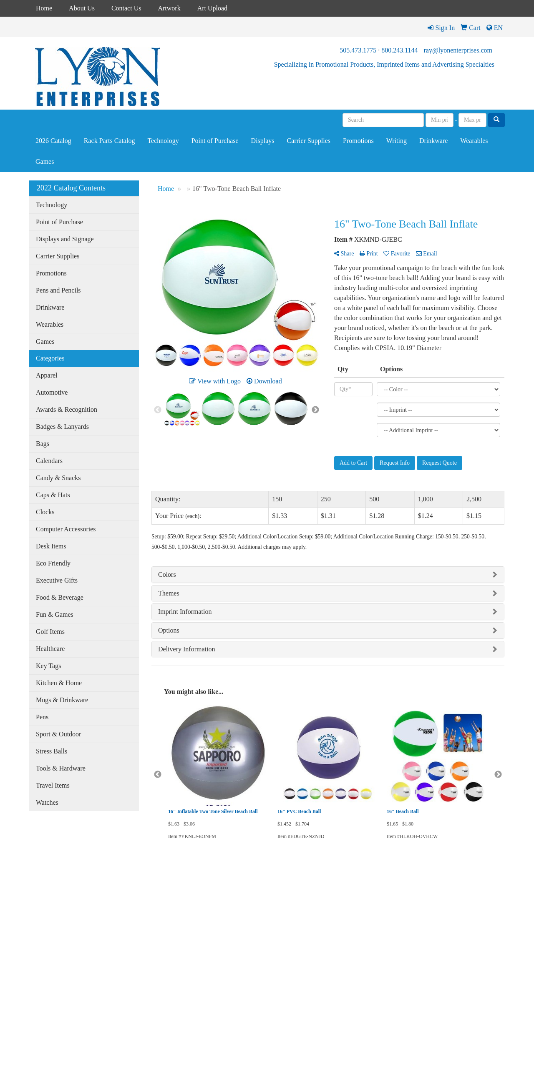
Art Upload (212, 8)
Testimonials (43, 973)
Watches (47, 802)
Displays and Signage (65, 239)
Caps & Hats (53, 494)
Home (44, 8)
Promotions (358, 140)
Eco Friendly (53, 563)
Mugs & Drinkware (62, 699)
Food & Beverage (59, 597)
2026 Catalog (53, 140)
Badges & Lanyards (62, 426)
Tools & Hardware (61, 768)
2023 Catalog (125, 914)
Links (35, 961)
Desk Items (51, 546)
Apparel (47, 375)
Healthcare (50, 648)
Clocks (45, 511)
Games (44, 161)
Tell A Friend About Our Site (67, 997)
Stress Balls (51, 751)
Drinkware (433, 140)
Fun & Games (54, 614)
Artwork (169, 8)
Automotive (52, 392)
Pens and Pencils (58, 290)
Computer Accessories (66, 529)
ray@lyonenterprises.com (458, 50)
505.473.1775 (358, 50)
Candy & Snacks (58, 477)
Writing (396, 140)
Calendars (49, 460)
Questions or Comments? (63, 987)
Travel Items (53, 785)
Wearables (474, 140)
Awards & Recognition (66, 409)
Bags (42, 443)
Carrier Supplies (308, 140)
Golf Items (50, 631)
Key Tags (48, 665)
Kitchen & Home (59, 682)
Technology (163, 140)
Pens (42, 717)
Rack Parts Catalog (109, 140)
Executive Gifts (57, 580)
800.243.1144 (399, 50)
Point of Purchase (215, 140)
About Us (82, 8)
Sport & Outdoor (58, 734)
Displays (263, 140)
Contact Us (126, 8)
